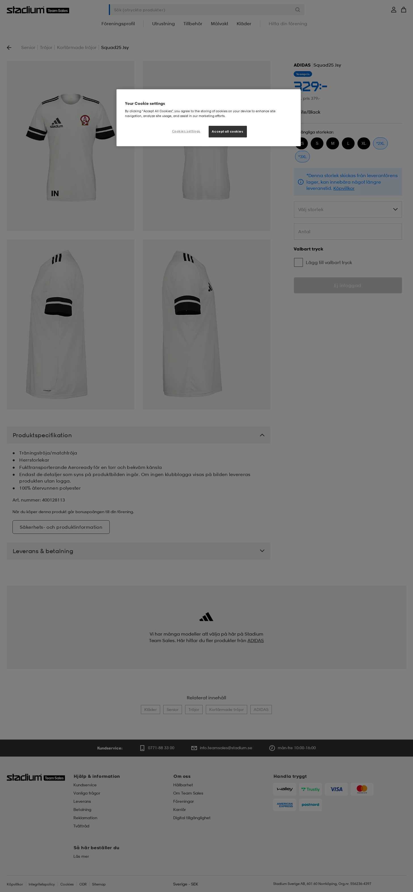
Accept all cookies (227, 131)
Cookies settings (186, 131)
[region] (209, 117)
